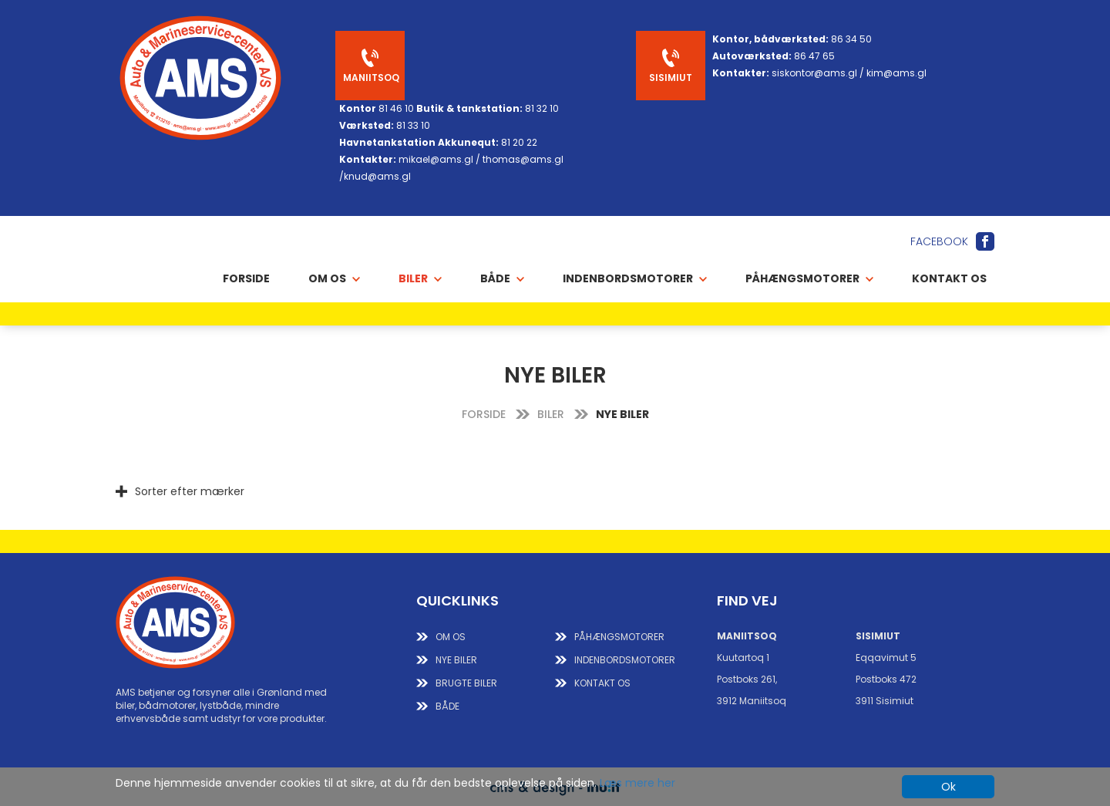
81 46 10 (396, 108)
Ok (948, 786)
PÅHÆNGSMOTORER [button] (809, 278)
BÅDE (447, 706)
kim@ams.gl (896, 72)
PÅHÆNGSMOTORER (619, 636)
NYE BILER (456, 659)
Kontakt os (949, 278)
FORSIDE (484, 414)
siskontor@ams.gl (814, 72)
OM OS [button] (334, 278)
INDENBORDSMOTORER (624, 659)
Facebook (939, 241)
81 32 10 (542, 108)
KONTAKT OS (602, 683)
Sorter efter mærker (189, 491)
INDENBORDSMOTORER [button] (635, 278)
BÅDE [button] (502, 278)
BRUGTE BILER (466, 683)
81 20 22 (519, 142)
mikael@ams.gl (436, 159)
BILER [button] (420, 278)
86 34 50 (851, 39)
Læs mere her (637, 783)
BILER (550, 414)
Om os (451, 636)
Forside (246, 278)
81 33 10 (413, 125)
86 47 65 (814, 55)
